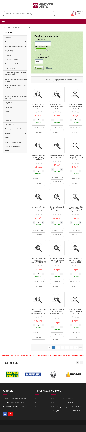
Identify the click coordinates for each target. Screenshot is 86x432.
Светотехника (26, 27)
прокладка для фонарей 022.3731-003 (76, 158)
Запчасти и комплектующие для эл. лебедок (16, 86)
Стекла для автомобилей (13, 129)
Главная (6, 27)
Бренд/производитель (41, 56)
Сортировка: (49, 80)
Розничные (39, 39)
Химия (7, 138)
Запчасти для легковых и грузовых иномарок (16, 80)
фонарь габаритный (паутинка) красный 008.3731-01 (57, 260)
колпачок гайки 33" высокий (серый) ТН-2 (38, 106)
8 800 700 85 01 (26, 406)
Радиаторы (8, 107)
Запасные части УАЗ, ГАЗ (13, 68)
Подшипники (9, 103)
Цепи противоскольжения (13, 146)
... (67, 347)
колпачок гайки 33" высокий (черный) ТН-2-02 (75, 106)
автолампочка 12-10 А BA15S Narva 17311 (57, 157)
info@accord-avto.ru (18, 402)
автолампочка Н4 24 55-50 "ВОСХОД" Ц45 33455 (75, 209)
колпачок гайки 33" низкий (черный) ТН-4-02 (38, 209)
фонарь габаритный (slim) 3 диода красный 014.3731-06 (57, 312)
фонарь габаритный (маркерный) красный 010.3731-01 (38, 311)
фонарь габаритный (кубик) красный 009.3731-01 (57, 209)
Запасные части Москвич (13, 142)
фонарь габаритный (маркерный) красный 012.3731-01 (38, 260)
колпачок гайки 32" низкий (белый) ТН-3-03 (38, 158)
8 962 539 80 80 (76, 407)
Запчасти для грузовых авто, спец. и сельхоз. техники (15, 74)
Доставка (38, 407)
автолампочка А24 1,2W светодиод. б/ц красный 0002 (75, 260)
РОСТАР (7, 151)
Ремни (7, 111)
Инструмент (8, 92)
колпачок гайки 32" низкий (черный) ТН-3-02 (75, 311)
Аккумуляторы (9, 51)
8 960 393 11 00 (68, 399)
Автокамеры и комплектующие (14, 46)
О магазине (38, 399)
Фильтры (8, 133)
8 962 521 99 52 (68, 403)
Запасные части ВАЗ (11, 64)
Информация (39, 403)
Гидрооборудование (11, 59)
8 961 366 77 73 (75, 411)
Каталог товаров (15, 27)
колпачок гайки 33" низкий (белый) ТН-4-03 (57, 106)
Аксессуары (8, 55)
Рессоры (7, 116)
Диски (7, 42)
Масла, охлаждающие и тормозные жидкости (16, 97)
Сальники (8, 120)
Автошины (8, 38)
